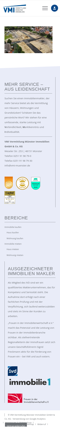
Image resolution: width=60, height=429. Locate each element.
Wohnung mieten (15, 255)
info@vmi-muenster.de (17, 165)
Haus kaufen (13, 232)
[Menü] (43, 8)
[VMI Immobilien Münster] (25, 8)
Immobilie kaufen (12, 227)
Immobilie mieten (13, 243)
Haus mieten (13, 249)
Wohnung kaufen (15, 238)
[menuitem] (43, 8)
